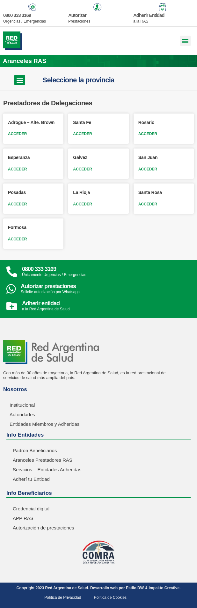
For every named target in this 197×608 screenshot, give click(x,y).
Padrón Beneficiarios (35, 450)
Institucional (22, 405)
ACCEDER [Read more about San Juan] (147, 169)
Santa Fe (82, 122)
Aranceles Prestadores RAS (42, 460)
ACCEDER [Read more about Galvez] (82, 169)
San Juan (148, 157)
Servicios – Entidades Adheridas (47, 469)
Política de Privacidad (62, 597)
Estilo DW (135, 588)
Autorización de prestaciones (43, 527)
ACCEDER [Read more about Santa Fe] (82, 134)
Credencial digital (31, 508)
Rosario (146, 122)
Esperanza (19, 157)
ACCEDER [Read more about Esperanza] (17, 169)
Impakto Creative (164, 588)
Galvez (80, 157)
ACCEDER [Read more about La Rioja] (82, 204)
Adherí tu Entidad (31, 479)
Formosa (17, 227)
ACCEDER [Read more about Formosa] (17, 239)
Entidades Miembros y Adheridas (44, 424)
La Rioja (81, 192)
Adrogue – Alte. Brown (31, 122)
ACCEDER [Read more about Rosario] (147, 134)
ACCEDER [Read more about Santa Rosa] (147, 204)
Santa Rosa (150, 192)
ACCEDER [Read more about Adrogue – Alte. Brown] (17, 134)
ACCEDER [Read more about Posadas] (17, 204)
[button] (185, 41)
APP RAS (23, 518)
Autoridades (22, 414)
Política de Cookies (110, 597)
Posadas (17, 192)
